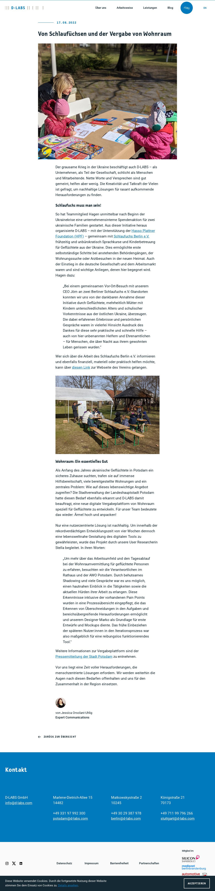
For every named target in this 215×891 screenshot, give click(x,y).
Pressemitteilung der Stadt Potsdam (83, 657)
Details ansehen (68, 885)
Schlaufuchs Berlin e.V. (131, 236)
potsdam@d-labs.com (70, 819)
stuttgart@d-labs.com (178, 819)
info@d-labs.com (18, 803)
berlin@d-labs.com (126, 819)
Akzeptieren (197, 883)
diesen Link (81, 367)
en (204, 7)
